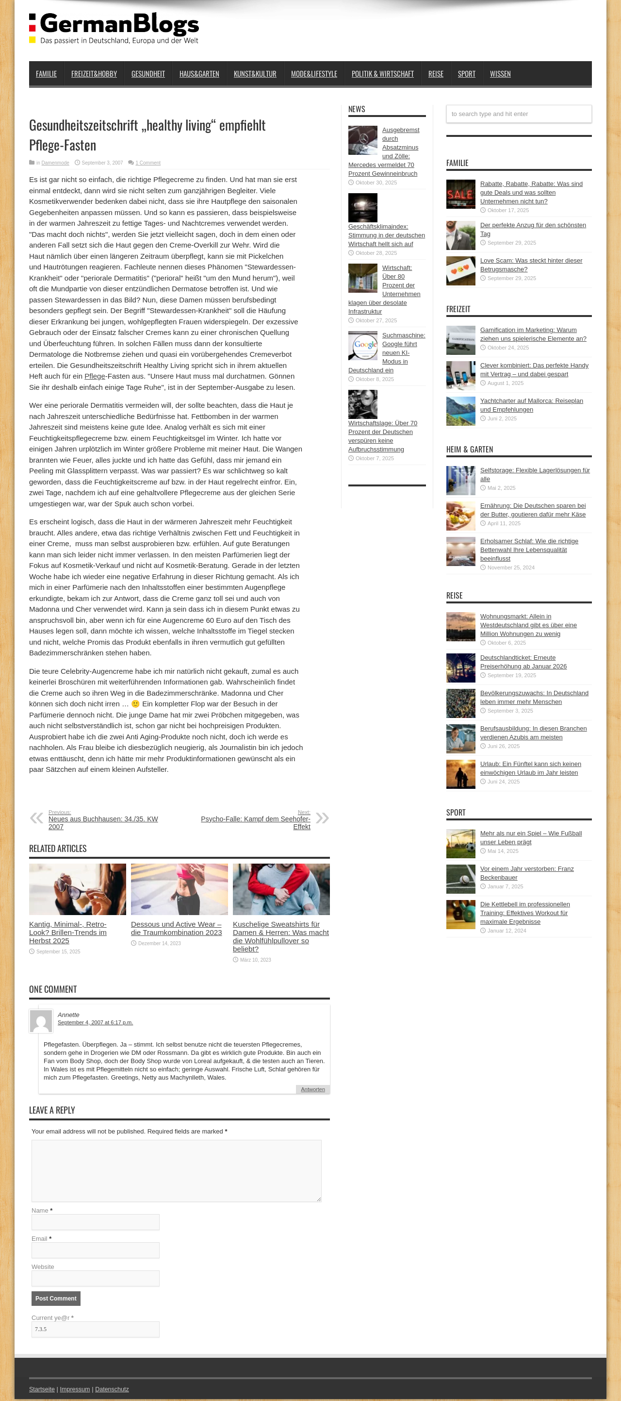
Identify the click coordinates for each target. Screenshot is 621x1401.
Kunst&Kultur (255, 73)
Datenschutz (114, 1391)
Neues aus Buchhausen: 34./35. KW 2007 (108, 820)
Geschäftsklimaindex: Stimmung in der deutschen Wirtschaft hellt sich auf (386, 235)
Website (43, 1268)
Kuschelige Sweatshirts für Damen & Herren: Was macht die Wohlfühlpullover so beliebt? (281, 936)
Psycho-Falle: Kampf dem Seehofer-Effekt (251, 820)
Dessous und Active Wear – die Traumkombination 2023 (176, 928)
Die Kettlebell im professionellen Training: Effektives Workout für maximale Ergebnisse (525, 913)
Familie (46, 73)
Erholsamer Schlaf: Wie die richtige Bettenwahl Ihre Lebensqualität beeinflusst (529, 549)
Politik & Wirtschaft (383, 73)
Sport (466, 73)
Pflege (94, 376)
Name (40, 1212)
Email (40, 1240)
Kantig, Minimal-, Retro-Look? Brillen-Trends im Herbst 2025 (68, 932)
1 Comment (148, 163)
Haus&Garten (199, 73)
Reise (435, 73)
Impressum (76, 1391)
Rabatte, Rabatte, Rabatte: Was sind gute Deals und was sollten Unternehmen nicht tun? (531, 192)
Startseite (42, 1391)
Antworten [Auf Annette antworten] (313, 1089)
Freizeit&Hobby (94, 73)
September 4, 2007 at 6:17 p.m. (95, 1022)
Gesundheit (148, 73)
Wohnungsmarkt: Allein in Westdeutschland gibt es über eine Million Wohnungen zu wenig (528, 625)
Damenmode (55, 163)
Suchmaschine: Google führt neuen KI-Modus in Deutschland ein (386, 353)
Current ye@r (53, 1319)
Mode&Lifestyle (314, 73)
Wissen (500, 73)
